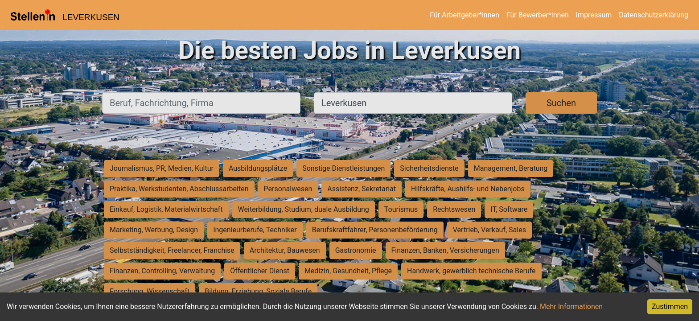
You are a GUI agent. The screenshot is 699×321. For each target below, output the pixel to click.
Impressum (594, 15)
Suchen (561, 103)
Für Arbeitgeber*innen (464, 15)
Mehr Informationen (571, 306)
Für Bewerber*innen (537, 15)
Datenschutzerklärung (653, 15)
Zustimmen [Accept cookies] (670, 306)
